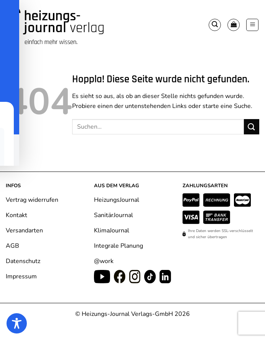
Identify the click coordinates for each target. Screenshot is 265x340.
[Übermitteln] (251, 126)
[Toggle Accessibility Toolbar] (17, 323)
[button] (215, 25)
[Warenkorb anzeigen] (233, 25)
